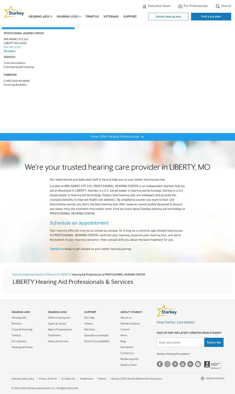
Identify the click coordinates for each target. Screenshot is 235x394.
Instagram (167, 364)
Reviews (17, 323)
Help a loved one (58, 341)
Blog (123, 341)
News (123, 335)
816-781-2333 (12, 47)
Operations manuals (96, 335)
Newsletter (127, 347)
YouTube (183, 364)
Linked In (190, 364)
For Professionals (193, 6)
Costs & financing (22, 329)
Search (223, 6)
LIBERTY (65, 274)
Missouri (52, 274)
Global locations (130, 323)
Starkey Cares (128, 364)
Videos (88, 323)
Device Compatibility (96, 341)
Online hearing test (168, 16)
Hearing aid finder (22, 347)
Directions (9, 51)
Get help (89, 317)
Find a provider (211, 16)
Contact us (57, 248)
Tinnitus (92, 16)
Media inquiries (129, 358)
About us (126, 317)
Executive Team (156, 6)
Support (130, 16)
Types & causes (57, 323)
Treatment (54, 335)
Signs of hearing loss (60, 329)
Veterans (111, 16)
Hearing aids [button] (39, 16)
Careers (125, 329)
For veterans (19, 341)
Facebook (160, 364)
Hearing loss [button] (67, 16)
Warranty (89, 329)
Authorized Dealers (33, 274)
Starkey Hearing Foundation (173, 353)
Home (16, 274)
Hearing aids (19, 317)
